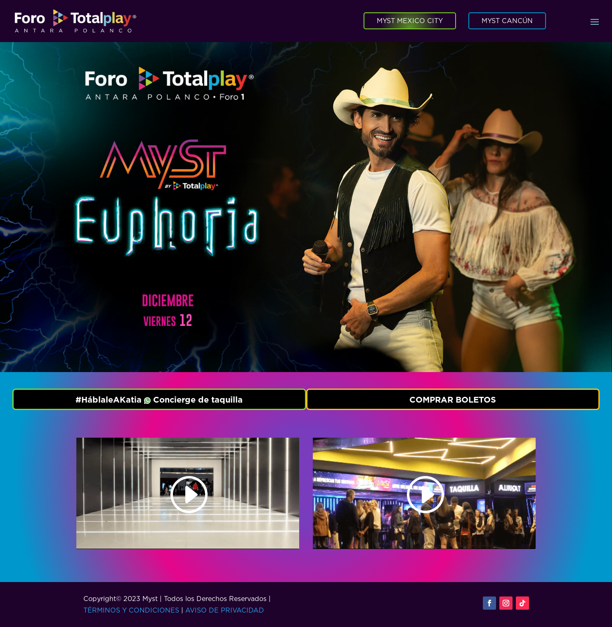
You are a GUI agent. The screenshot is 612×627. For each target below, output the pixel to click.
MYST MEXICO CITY (410, 20)
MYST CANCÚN (507, 20)
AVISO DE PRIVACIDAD (224, 610)
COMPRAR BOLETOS (452, 399)
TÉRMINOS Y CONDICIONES (131, 610)
